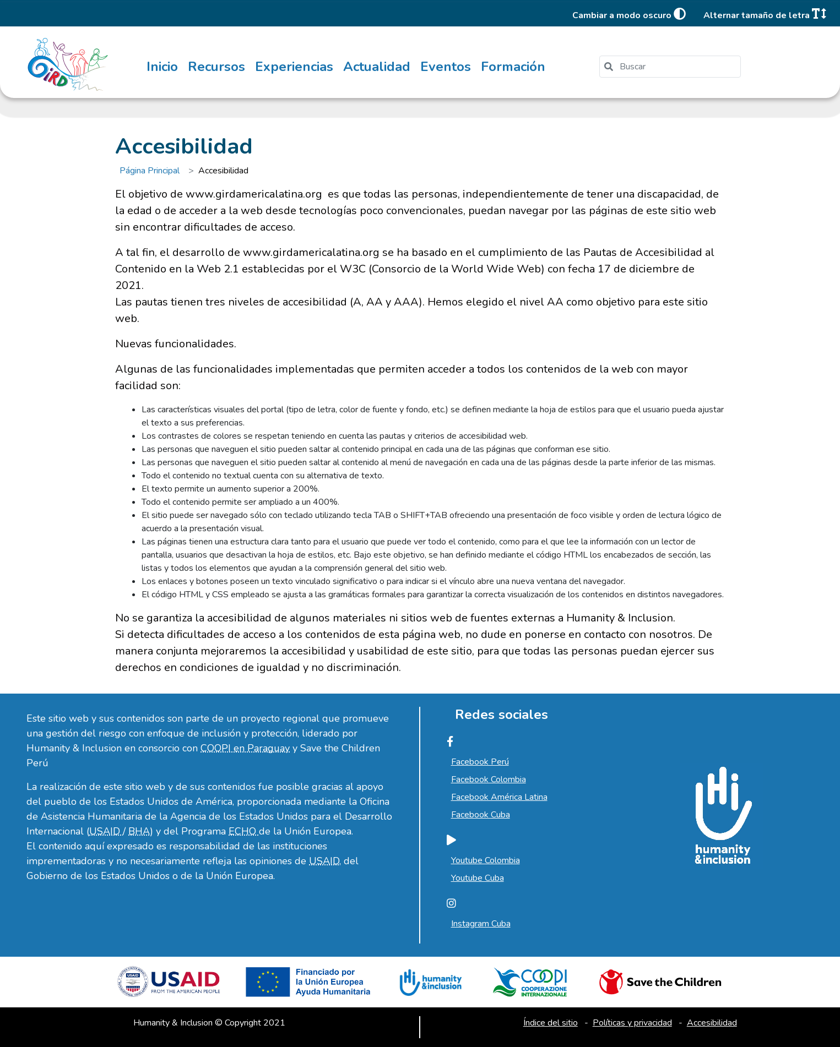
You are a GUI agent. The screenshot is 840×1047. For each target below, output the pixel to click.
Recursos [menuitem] (216, 66)
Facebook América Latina (499, 797)
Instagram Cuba (481, 924)
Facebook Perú (480, 762)
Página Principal (150, 171)
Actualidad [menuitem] (376, 66)
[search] (674, 66)
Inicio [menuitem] (162, 66)
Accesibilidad (712, 1023)
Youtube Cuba (477, 878)
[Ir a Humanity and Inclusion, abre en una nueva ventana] (429, 986)
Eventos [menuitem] (445, 66)
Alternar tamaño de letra (764, 14)
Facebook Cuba (480, 815)
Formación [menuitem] (513, 66)
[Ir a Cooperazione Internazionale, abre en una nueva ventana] (529, 986)
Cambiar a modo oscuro (629, 14)
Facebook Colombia (488, 779)
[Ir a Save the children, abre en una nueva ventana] (660, 986)
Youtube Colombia (485, 860)
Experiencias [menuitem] (294, 66)
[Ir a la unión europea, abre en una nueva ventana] (310, 986)
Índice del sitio (550, 1023)
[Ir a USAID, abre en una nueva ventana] (170, 986)
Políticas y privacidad (632, 1023)
